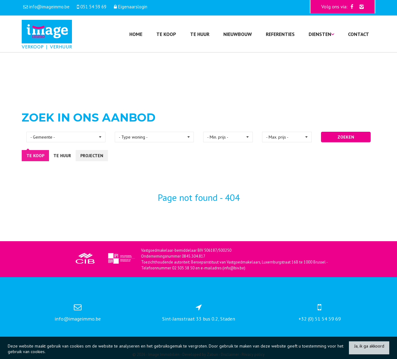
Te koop (166, 34)
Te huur (199, 34)
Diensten (321, 34)
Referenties (280, 34)
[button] (65, 137)
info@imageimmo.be (78, 319)
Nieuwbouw (237, 34)
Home (135, 34)
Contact (358, 34)
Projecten (91, 155)
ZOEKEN (345, 137)
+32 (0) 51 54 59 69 (319, 319)
